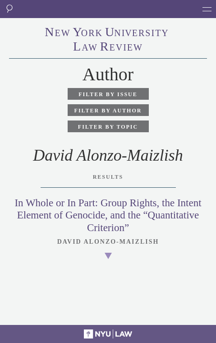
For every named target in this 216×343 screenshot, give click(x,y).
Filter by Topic (108, 127)
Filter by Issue (108, 94)
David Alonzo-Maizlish (108, 241)
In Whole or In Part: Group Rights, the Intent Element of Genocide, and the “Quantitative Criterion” (107, 215)
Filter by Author (108, 110)
